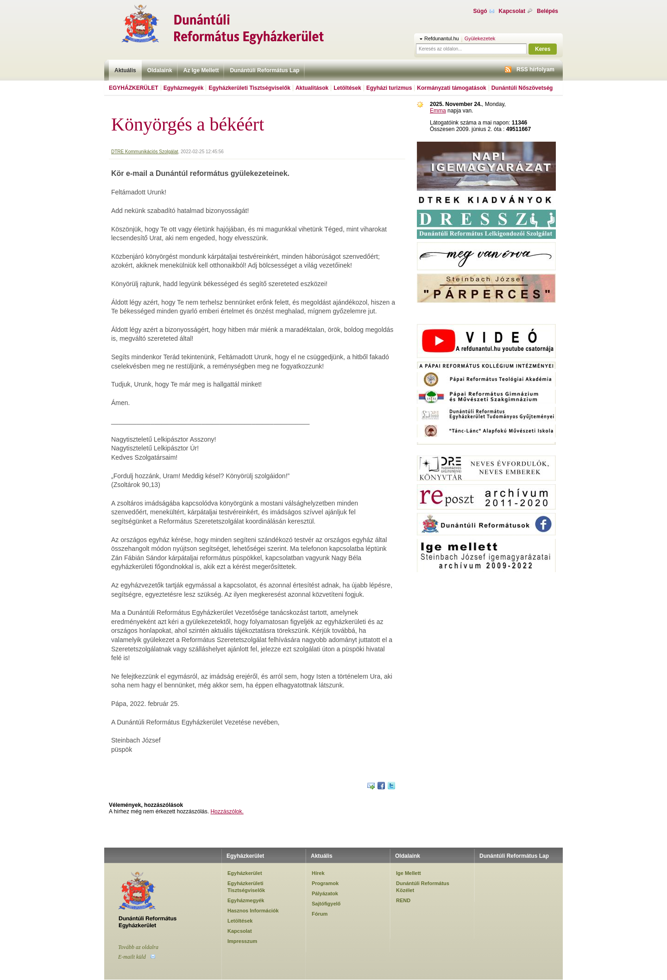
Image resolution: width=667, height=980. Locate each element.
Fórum (319, 914)
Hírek (318, 873)
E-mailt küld (132, 957)
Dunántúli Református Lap (264, 70)
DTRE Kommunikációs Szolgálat (144, 151)
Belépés (547, 11)
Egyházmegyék (184, 88)
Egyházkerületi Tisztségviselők (249, 88)
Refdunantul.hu (441, 38)
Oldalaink (159, 70)
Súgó (480, 11)
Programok (325, 883)
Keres (542, 49)
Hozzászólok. (226, 811)
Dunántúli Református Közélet (422, 886)
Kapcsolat (512, 11)
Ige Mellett (408, 873)
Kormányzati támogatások (451, 88)
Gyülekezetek (480, 38)
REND (403, 900)
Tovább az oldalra (138, 947)
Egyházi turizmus (389, 88)
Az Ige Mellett (201, 70)
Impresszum (242, 941)
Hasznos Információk (253, 910)
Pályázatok (325, 893)
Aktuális (125, 70)
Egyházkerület (133, 88)
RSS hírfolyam (535, 69)
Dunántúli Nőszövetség (522, 88)
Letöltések (347, 88)
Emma (438, 110)
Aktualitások (312, 88)
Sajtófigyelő (326, 903)
